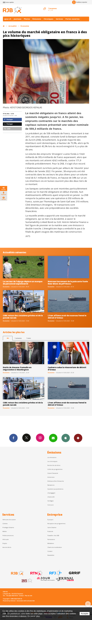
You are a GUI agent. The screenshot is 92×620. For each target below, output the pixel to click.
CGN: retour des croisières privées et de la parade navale (23, 316)
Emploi (5, 543)
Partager (8, 119)
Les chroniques (52, 461)
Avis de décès (7, 547)
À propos (50, 519)
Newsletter (50, 555)
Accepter (84, 614)
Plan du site (28, 595)
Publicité (50, 531)
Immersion (51, 477)
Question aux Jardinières (55, 489)
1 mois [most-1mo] (28, 338)
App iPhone (65, 438)
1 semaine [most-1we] (18, 338)
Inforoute (6, 539)
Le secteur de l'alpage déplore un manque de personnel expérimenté (22, 282)
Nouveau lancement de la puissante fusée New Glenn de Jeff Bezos (68, 282)
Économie (25, 26)
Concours (50, 505)
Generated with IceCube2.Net (26, 600)
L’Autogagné (51, 493)
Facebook (13, 438)
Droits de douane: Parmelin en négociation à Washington (17, 368)
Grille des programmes (54, 469)
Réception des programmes (56, 523)
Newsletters (53, 438)
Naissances (50, 485)
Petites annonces (8, 535)
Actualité (13, 26)
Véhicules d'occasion (9, 519)
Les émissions (51, 457)
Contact (49, 551)
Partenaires (51, 539)
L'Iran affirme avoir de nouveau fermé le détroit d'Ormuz (67, 316)
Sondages (50, 501)
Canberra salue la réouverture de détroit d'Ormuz (67, 368)
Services (59, 19)
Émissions (36, 19)
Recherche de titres (53, 465)
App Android (78, 438)
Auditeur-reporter (79, 2)
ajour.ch (7, 19)
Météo (5, 531)
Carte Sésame (51, 527)
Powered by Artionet (9, 600)
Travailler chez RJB (53, 535)
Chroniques (48, 19)
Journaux (17, 19)
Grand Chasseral (52, 473)
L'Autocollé (51, 497)
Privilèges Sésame (8, 527)
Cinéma (5, 523)
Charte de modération (54, 547)
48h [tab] (8, 338)
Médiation (50, 543)
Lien (7, 129)
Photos (27, 19)
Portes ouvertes (73, 19)
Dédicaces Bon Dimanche (55, 481)
